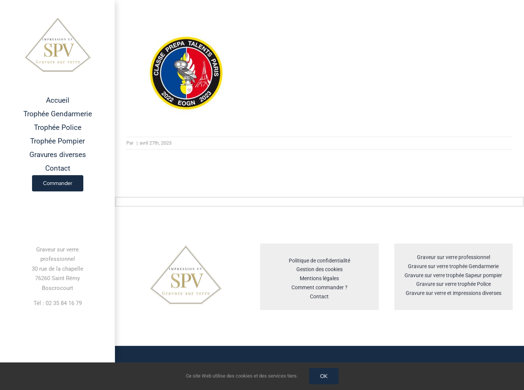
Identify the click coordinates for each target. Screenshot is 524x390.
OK (324, 376)
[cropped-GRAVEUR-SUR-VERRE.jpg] (185, 248)
